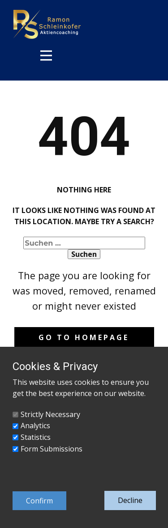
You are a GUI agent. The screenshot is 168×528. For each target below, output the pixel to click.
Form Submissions (51, 449)
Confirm (39, 501)
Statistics (36, 437)
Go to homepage (84, 337)
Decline (130, 500)
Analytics (35, 425)
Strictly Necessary (50, 414)
